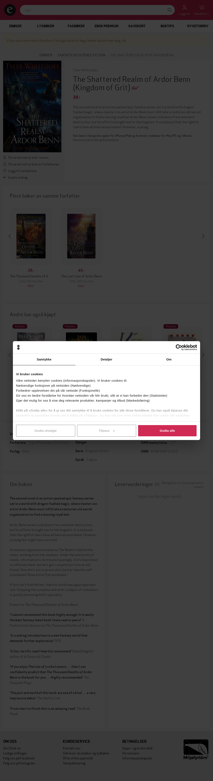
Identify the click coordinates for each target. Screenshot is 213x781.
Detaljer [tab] (106, 359)
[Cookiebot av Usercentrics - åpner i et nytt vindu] (179, 347)
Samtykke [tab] (44, 359)
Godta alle (167, 430)
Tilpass (107, 430)
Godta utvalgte (46, 430)
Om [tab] (168, 359)
